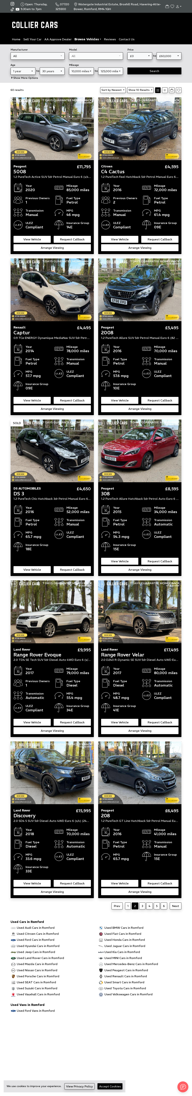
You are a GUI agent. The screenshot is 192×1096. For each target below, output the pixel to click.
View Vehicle (32, 239)
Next (175, 906)
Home (16, 39)
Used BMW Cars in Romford (123, 927)
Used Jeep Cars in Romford (36, 952)
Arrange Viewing (52, 248)
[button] (177, 6)
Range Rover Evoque (37, 655)
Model (73, 49)
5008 (20, 171)
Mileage (74, 65)
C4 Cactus (113, 171)
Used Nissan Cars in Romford (37, 970)
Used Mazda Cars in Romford (37, 964)
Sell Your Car (32, 39)
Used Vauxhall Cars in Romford (38, 994)
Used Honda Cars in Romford (124, 940)
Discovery (25, 815)
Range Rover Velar (122, 655)
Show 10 (139, 90)
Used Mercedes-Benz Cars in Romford (131, 964)
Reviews (110, 39)
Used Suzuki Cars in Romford (37, 988)
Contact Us (127, 39)
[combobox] (37, 56)
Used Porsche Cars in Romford (38, 976)
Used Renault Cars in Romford (125, 976)
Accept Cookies (110, 1086)
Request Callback (72, 239)
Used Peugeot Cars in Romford (126, 970)
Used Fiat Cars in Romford (122, 933)
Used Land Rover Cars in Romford (40, 958)
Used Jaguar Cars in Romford (124, 946)
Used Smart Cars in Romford (124, 982)
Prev (117, 906)
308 (105, 493)
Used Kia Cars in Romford (122, 952)
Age (13, 65)
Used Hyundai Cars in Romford (38, 946)
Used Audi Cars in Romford (36, 927)
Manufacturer (19, 49)
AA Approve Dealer (58, 39)
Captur (22, 332)
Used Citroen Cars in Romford (38, 933)
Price (130, 49)
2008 (107, 332)
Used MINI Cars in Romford (123, 958)
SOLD (17, 423)
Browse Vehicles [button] (86, 39)
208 (105, 815)
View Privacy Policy (79, 1086)
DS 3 (19, 493)
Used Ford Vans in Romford (36, 1010)
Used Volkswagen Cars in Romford (128, 994)
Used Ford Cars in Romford (35, 940)
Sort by (111, 90)
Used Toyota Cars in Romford (125, 988)
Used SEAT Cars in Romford (36, 982)
